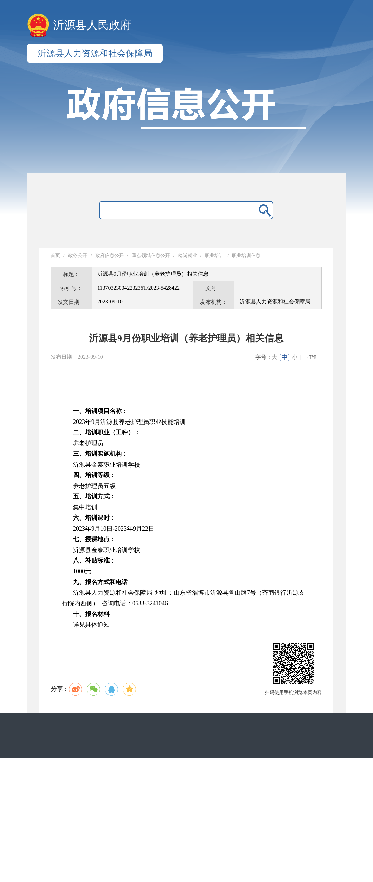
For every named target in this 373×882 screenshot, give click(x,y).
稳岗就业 (187, 255)
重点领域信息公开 (151, 255)
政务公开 (77, 255)
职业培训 (214, 255)
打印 (311, 357)
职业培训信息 (246, 255)
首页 (55, 255)
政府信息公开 (109, 255)
